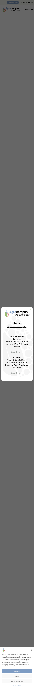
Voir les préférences (17, 681)
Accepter (17, 671)
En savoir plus (15, 352)
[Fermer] (31, 309)
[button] (31, 650)
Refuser (17, 676)
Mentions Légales (17, 685)
